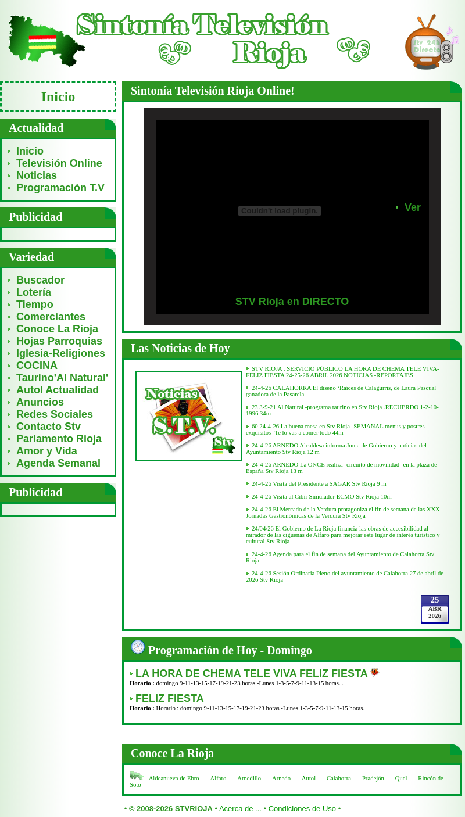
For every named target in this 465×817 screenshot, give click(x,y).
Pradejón (373, 778)
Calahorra (339, 778)
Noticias (36, 175)
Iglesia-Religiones (60, 353)
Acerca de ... (240, 808)
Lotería (33, 292)
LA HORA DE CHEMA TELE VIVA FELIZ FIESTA (252, 673)
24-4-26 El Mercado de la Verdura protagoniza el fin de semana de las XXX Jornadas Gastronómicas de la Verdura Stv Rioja (343, 512)
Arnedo (281, 778)
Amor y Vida (46, 451)
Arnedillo (249, 778)
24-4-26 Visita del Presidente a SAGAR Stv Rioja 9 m (319, 484)
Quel (401, 778)
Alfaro (218, 778)
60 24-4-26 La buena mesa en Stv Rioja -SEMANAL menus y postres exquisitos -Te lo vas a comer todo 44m (335, 429)
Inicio (30, 151)
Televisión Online (59, 163)
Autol (309, 778)
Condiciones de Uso (302, 808)
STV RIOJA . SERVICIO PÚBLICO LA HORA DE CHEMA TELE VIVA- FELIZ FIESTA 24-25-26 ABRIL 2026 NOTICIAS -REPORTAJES (342, 371)
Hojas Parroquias (59, 341)
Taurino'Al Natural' (62, 378)
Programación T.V (60, 187)
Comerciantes (50, 316)
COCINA (37, 365)
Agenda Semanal (58, 463)
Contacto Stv (48, 426)
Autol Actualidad (57, 390)
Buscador (40, 280)
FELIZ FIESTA (169, 698)
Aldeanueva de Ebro (174, 778)
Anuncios (40, 402)
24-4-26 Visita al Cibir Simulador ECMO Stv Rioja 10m (322, 496)
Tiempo (34, 304)
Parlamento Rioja (59, 439)
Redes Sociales (54, 414)
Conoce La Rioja (57, 329)
